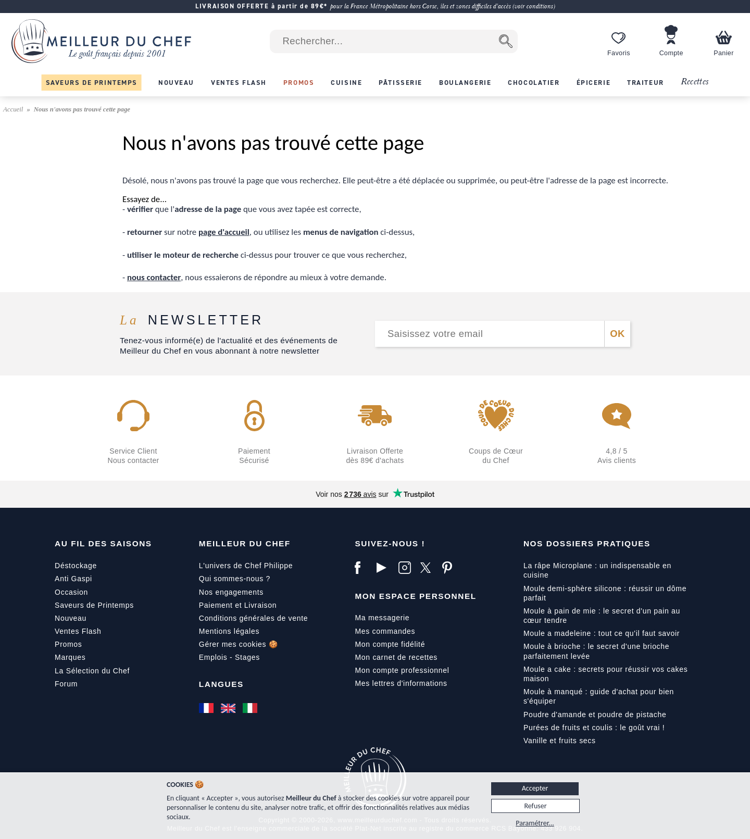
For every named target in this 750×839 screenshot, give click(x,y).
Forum (66, 684)
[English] (229, 707)
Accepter (535, 788)
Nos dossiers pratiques (587, 543)
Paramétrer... (535, 823)
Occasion (71, 592)
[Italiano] (251, 707)
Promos (68, 644)
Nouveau (70, 618)
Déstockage (76, 565)
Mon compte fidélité (390, 644)
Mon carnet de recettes (396, 657)
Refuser (535, 806)
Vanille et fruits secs (559, 740)
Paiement (216, 605)
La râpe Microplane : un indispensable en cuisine (597, 570)
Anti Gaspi (73, 578)
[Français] (207, 707)
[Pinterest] (450, 567)
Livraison (260, 605)
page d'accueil (223, 232)
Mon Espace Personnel (415, 596)
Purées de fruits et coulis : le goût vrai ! (594, 727)
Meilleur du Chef (245, 543)
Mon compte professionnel (402, 670)
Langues (221, 684)
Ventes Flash (78, 631)
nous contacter (154, 277)
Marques (70, 657)
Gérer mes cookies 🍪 (238, 644)
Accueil (14, 109)
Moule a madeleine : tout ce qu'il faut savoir (601, 633)
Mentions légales (229, 631)
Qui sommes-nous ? (234, 578)
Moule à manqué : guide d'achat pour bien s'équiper (598, 696)
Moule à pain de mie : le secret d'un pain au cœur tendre (601, 615)
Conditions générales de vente (253, 618)
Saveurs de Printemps (94, 605)
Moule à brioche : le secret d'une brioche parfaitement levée (596, 651)
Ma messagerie (382, 617)
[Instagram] (406, 567)
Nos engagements (231, 592)
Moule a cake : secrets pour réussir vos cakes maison (605, 674)
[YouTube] (385, 567)
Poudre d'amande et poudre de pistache (595, 714)
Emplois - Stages (229, 657)
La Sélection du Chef (92, 671)
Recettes (695, 82)
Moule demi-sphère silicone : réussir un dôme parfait (604, 593)
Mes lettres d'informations (401, 683)
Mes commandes (385, 631)
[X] (428, 567)
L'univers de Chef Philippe (246, 565)
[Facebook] (363, 567)
